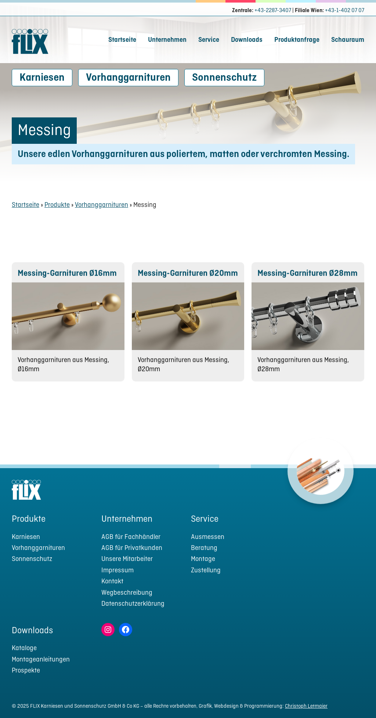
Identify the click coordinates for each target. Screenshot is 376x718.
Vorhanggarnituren (128, 78)
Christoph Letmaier (306, 706)
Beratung (204, 548)
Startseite (122, 40)
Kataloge (24, 648)
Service (208, 40)
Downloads (247, 40)
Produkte (57, 205)
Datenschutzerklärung (132, 604)
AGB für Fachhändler (130, 537)
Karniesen (42, 78)
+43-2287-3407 (272, 10)
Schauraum (347, 40)
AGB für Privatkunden (131, 548)
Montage (203, 559)
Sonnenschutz (224, 78)
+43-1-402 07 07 (344, 10)
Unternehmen (167, 40)
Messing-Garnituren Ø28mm (307, 280)
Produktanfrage (296, 40)
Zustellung (206, 570)
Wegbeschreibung (126, 593)
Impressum (117, 570)
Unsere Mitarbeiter (127, 559)
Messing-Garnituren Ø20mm (188, 280)
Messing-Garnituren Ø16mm (67, 280)
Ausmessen (207, 537)
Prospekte (26, 671)
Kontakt (112, 581)
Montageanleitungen (41, 660)
